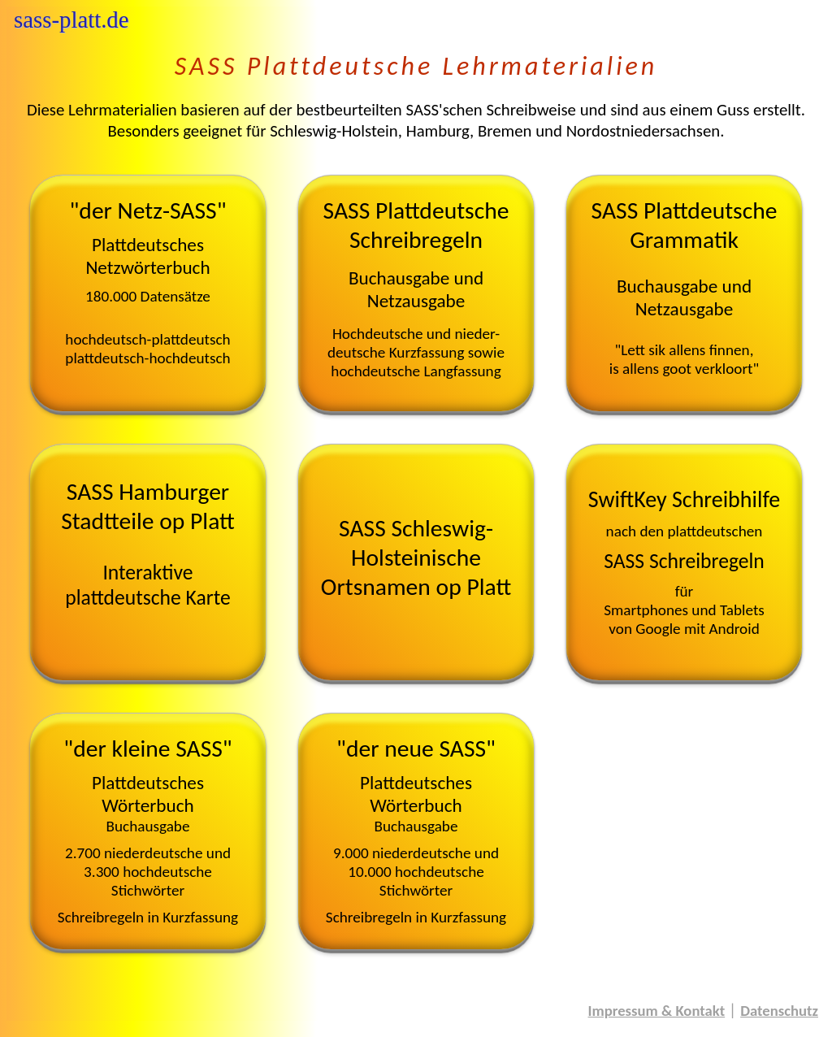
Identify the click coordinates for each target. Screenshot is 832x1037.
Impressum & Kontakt (657, 1010)
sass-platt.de (71, 20)
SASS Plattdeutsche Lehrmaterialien (416, 66)
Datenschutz (779, 1010)
